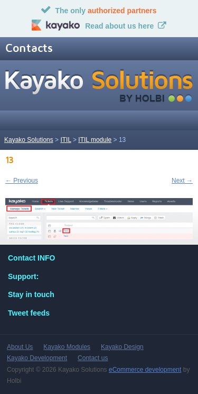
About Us (20, 347)
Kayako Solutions (28, 140)
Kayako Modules (66, 347)
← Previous (21, 180)
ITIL (65, 140)
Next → (182, 180)
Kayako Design (122, 347)
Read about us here (119, 26)
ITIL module (94, 140)
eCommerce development (145, 369)
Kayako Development (37, 358)
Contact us (93, 358)
